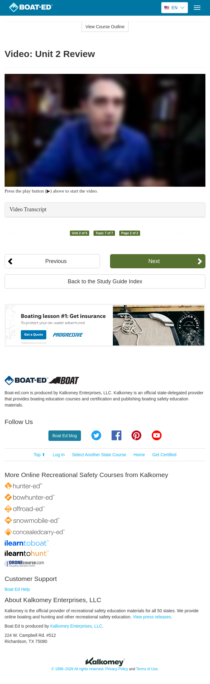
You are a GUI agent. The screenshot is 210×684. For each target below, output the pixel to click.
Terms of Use (147, 669)
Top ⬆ (39, 454)
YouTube (157, 435)
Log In (59, 454)
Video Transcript (28, 209)
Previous (56, 261)
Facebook (116, 435)
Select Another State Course (99, 454)
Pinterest (136, 435)
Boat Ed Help (17, 589)
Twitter (96, 435)
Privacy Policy (116, 669)
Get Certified (164, 454)
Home (139, 454)
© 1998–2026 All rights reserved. (78, 669)
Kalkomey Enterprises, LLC (76, 626)
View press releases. (152, 616)
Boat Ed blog (64, 435)
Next (154, 261)
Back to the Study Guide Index (105, 281)
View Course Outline (105, 26)
